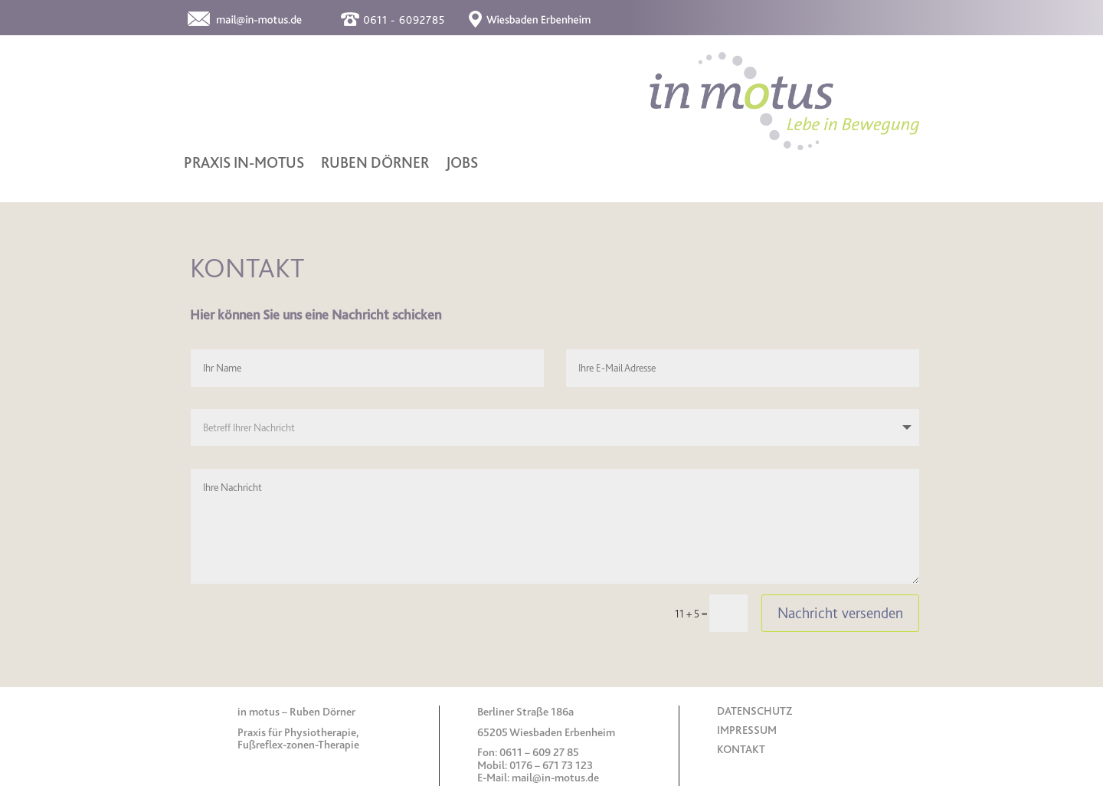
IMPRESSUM (747, 730)
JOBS (462, 165)
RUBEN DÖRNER (375, 165)
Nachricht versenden (840, 613)
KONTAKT (741, 749)
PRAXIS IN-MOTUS (244, 165)
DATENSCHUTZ (754, 711)
